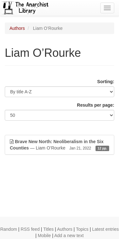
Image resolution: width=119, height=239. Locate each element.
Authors (17, 28)
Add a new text (69, 235)
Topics (82, 229)
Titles (48, 229)
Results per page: (95, 105)
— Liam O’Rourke (59, 145)
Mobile (44, 235)
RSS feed (30, 229)
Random (8, 229)
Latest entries (105, 229)
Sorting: (105, 81)
